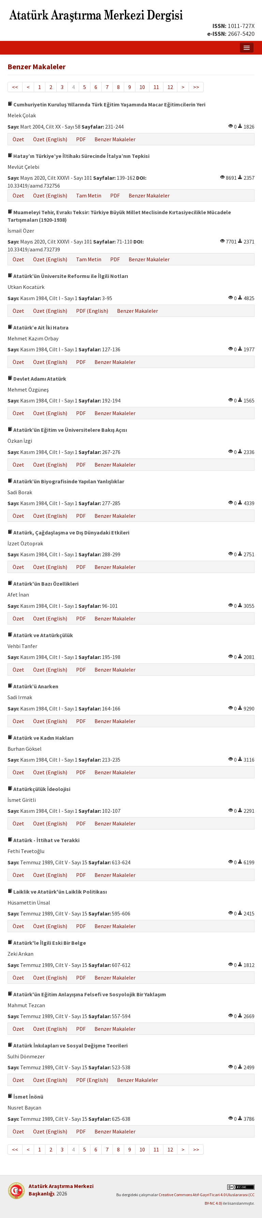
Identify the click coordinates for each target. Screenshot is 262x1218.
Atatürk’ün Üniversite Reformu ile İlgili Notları (68, 276)
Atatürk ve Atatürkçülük (40, 635)
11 (156, 87)
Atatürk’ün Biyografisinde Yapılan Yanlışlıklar (66, 481)
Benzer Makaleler (114, 139)
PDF (81, 139)
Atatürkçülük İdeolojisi (39, 789)
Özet (18, 139)
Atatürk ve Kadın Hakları (40, 737)
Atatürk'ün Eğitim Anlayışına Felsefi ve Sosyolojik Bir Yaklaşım (87, 994)
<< (15, 87)
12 (170, 87)
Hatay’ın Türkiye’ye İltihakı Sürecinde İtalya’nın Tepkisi (78, 155)
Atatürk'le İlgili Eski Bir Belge (47, 942)
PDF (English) (92, 310)
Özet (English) (50, 139)
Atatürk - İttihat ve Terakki (43, 840)
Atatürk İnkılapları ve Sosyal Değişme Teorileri (68, 1045)
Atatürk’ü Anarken (33, 686)
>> (196, 87)
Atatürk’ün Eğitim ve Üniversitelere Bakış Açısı (67, 429)
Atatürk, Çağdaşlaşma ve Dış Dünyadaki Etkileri (68, 532)
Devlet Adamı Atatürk (37, 378)
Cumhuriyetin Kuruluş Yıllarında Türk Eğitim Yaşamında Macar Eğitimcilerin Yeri (106, 104)
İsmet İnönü (25, 1096)
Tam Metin (88, 195)
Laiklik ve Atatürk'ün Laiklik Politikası (57, 891)
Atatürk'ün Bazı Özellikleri (43, 583)
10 (142, 87)
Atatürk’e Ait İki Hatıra (38, 327)
